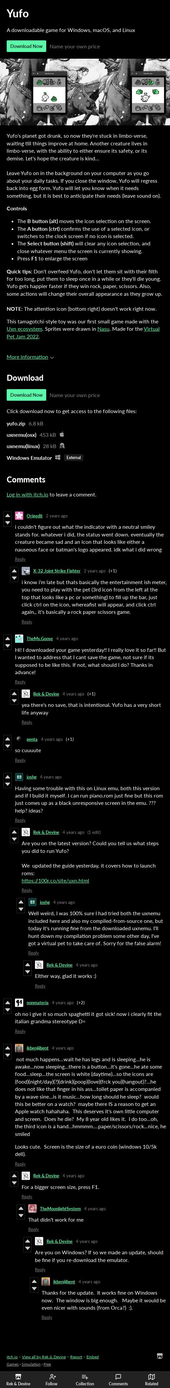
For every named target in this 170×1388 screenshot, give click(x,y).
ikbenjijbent (38, 1048)
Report (76, 1356)
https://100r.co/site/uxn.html (55, 880)
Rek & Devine (46, 694)
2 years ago (57, 515)
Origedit (35, 515)
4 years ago (67, 638)
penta (32, 739)
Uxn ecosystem (24, 328)
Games (13, 1364)
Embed (92, 1356)
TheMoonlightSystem (60, 1208)
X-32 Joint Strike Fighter (57, 570)
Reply (20, 559)
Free (47, 1364)
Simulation (31, 1364)
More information (30, 356)
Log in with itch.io (27, 494)
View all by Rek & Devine (44, 1356)
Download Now (26, 46)
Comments (118, 1380)
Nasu (103, 328)
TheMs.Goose (40, 638)
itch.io (12, 1356)
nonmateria (38, 1002)
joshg (32, 777)
